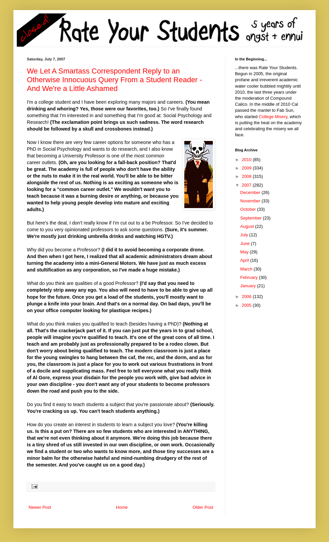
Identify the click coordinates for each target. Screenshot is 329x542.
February (249, 277)
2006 (247, 296)
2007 (247, 185)
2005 (247, 305)
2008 (247, 176)
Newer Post (40, 507)
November (251, 200)
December (251, 192)
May (245, 251)
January (248, 285)
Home (122, 507)
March (247, 269)
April (245, 260)
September (251, 217)
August (247, 226)
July (244, 234)
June (245, 243)
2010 (247, 159)
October (248, 209)
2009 (247, 167)
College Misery (273, 116)
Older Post (203, 507)
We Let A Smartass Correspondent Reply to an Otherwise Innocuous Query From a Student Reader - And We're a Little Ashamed (114, 80)
